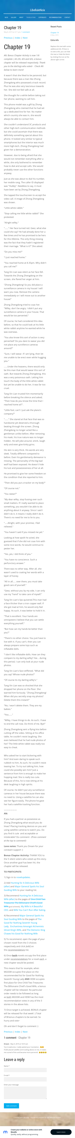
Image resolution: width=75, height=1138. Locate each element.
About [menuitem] (21, 14)
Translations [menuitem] (31, 14)
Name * (7, 1062)
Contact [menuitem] (67, 14)
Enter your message (11, 1081)
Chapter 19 (55, 29)
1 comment (25, 28)
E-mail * (7, 1072)
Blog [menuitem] (6, 14)
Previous (8, 1028)
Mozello (26, 1114)
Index (17, 1028)
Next (25, 34)
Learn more (61, 1132)
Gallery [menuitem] (13, 14)
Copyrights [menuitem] (42, 14)
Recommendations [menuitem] (55, 14)
